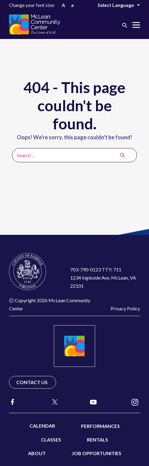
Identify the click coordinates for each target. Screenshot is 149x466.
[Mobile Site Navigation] (136, 25)
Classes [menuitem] (51, 439)
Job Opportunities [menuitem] (96, 453)
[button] (124, 25)
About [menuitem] (37, 453)
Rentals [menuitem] (97, 439)
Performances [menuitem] (100, 426)
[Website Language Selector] (114, 5)
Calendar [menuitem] (42, 426)
